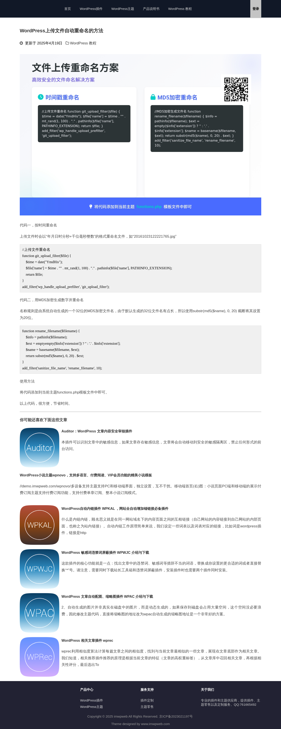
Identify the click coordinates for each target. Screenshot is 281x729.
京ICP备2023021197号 (176, 716)
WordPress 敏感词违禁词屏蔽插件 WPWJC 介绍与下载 (105, 552)
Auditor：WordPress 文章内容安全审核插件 (96, 431)
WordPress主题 (122, 9)
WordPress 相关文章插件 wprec (87, 640)
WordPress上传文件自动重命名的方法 (61, 30)
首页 (67, 9)
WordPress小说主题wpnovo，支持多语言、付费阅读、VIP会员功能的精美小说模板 (86, 475)
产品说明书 (151, 9)
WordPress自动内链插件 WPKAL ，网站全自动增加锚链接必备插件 (114, 508)
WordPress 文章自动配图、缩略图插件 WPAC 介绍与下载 (107, 596)
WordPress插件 (91, 9)
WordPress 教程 (180, 9)
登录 (255, 9)
